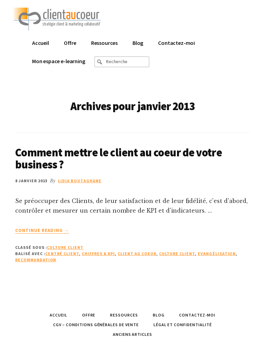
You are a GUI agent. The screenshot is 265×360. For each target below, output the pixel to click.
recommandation (35, 259)
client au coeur (137, 253)
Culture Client (65, 247)
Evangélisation (217, 253)
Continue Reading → (42, 230)
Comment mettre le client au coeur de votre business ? (118, 159)
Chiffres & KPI (98, 253)
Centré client (62, 253)
